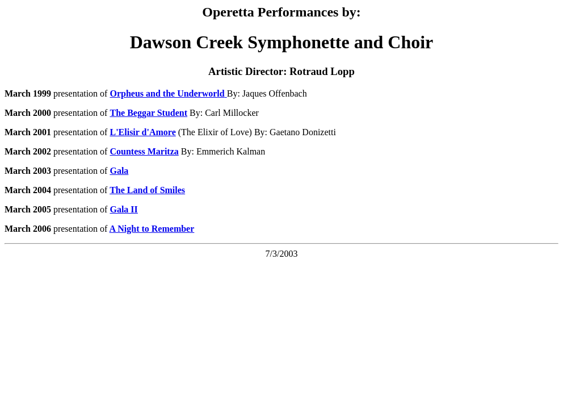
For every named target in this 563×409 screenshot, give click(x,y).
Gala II (123, 209)
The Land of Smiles (147, 190)
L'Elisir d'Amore (142, 132)
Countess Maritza (144, 151)
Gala (119, 171)
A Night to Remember (152, 228)
